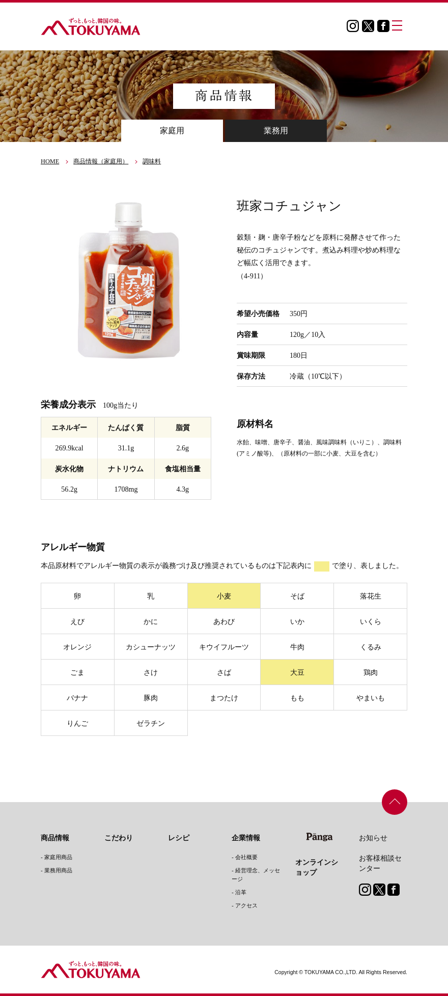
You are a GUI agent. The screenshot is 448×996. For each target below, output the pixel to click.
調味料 (152, 161)
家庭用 (172, 130)
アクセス (246, 905)
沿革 (240, 892)
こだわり (118, 838)
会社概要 (246, 857)
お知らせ (373, 838)
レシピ (178, 838)
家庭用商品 (58, 857)
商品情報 (55, 838)
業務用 (276, 130)
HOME (50, 161)
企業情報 (246, 838)
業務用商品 (58, 870)
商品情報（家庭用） (100, 161)
